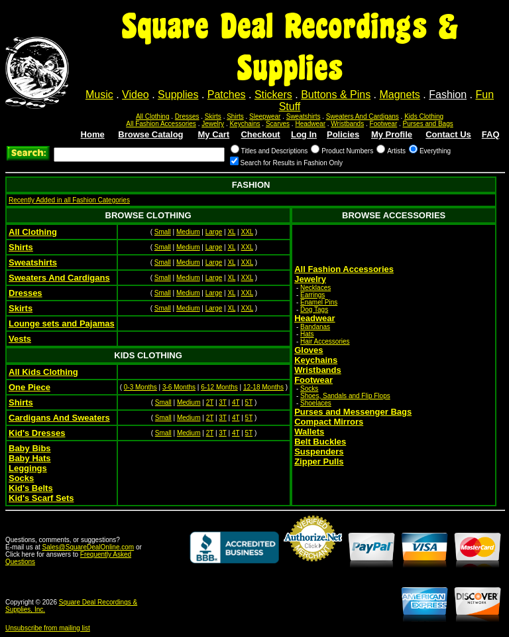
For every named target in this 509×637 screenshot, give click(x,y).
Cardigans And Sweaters (59, 418)
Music (99, 94)
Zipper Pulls (318, 461)
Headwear (310, 123)
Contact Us (448, 134)
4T (236, 402)
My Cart (214, 134)
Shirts (235, 116)
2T (210, 402)
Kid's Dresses (37, 433)
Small (162, 232)
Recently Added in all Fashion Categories (69, 200)
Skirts (213, 116)
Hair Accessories (324, 341)
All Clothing (153, 116)
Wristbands (347, 123)
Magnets (399, 94)
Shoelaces (315, 403)
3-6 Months (179, 387)
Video (135, 94)
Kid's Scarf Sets (41, 498)
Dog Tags (314, 309)
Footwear (384, 123)
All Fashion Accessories (161, 123)
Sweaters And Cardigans (362, 116)
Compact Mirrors (328, 422)
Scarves (278, 123)
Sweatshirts (303, 116)
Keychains (244, 123)
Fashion (448, 94)
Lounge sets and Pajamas (62, 323)
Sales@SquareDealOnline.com (88, 547)
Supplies (178, 94)
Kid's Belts (31, 488)
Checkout (260, 134)
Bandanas (315, 326)
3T (223, 402)
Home (93, 134)
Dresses (187, 116)
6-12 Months (219, 387)
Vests (20, 339)
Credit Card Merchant (312, 566)
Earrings (312, 295)
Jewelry (212, 123)
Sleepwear (264, 116)
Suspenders (318, 452)
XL (231, 232)
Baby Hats (30, 458)
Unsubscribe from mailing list (47, 628)
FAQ (491, 134)
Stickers (273, 94)
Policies (343, 134)
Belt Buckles (320, 442)
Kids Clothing (423, 116)
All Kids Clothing (43, 372)
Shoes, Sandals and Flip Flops (345, 395)
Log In (304, 134)
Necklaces (315, 287)
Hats (307, 334)
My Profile (391, 134)
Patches (226, 94)
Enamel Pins (318, 302)
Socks (309, 388)
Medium (188, 232)
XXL (247, 232)
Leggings (28, 468)
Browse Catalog (150, 134)
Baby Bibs (30, 448)
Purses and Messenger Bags (353, 412)
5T (249, 402)
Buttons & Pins (335, 94)
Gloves (308, 350)
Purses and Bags (428, 123)
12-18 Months (263, 387)
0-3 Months (140, 387)
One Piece (29, 387)
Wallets (309, 432)
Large (214, 232)
